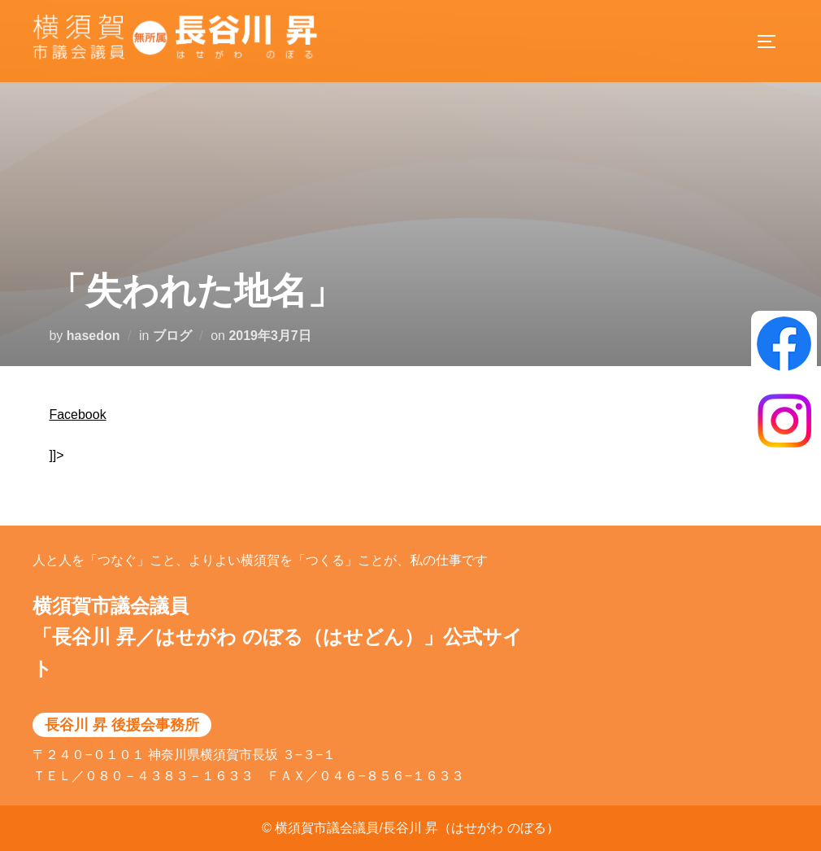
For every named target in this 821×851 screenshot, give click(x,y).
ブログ (172, 336)
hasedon (93, 336)
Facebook (77, 414)
